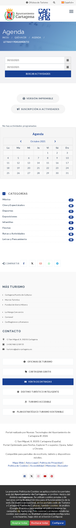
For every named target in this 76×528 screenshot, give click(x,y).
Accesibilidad (37, 465)
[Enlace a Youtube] (45, 476)
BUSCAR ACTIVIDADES (38, 74)
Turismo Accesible (38, 402)
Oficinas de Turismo (38, 2)
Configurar (58, 523)
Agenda (36, 37)
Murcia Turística (12, 300)
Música (38, 199)
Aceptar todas (19, 523)
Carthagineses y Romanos (17, 322)
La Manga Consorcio (14, 312)
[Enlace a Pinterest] (51, 476)
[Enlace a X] (31, 476)
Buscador (63, 465)
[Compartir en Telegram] (57, 263)
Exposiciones (38, 216)
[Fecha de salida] (35, 67)
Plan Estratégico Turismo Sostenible (38, 412)
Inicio (5, 37)
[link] (18, 13)
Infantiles (38, 222)
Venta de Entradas (38, 382)
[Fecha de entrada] (35, 60)
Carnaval (9, 317)
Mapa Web (18, 462)
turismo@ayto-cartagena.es (19, 349)
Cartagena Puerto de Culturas (18, 295)
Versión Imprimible (38, 98)
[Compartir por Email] (40, 263)
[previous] (21, 141)
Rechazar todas (39, 523)
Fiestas (38, 227)
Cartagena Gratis (38, 372)
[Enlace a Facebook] (24, 476)
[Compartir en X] (32, 263)
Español (67, 2)
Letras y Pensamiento (38, 239)
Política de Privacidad (51, 462)
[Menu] (70, 11)
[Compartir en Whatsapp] (49, 263)
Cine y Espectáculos (38, 205)
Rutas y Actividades (38, 233)
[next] (55, 141)
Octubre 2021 (37, 141)
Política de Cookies (18, 465)
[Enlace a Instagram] (38, 476)
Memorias (51, 465)
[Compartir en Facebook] (23, 263)
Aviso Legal (32, 462)
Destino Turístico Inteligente (38, 392)
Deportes (38, 210)
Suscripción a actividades (38, 109)
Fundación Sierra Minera (16, 304)
